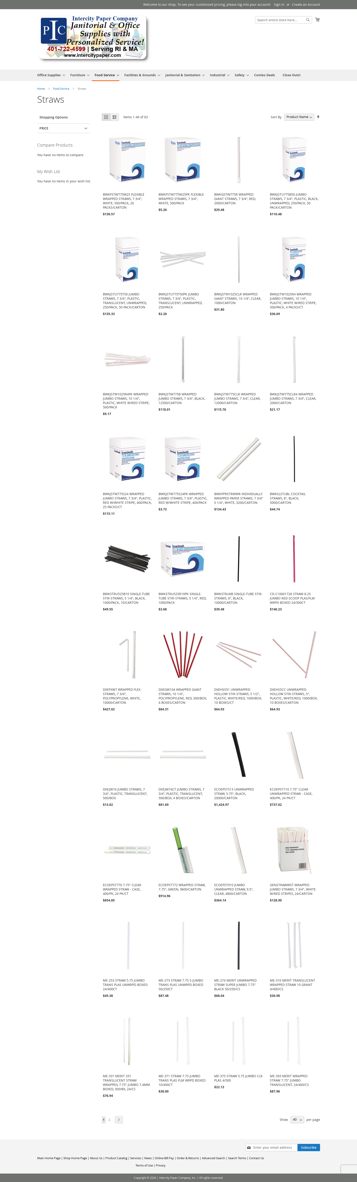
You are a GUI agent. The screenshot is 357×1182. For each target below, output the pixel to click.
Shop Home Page (75, 1158)
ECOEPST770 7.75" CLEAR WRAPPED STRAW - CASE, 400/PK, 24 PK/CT (122, 889)
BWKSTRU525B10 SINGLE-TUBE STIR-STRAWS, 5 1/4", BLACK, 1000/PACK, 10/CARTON (126, 598)
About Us (96, 1158)
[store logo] (94, 39)
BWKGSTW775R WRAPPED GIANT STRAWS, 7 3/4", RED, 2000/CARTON (235, 198)
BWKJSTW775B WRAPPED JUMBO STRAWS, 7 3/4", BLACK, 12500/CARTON (182, 398)
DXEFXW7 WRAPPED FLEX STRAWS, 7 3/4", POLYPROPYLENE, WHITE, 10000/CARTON (122, 696)
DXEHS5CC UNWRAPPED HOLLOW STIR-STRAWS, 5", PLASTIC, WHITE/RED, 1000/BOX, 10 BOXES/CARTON (294, 696)
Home (41, 88)
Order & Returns (188, 1158)
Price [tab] (43, 128)
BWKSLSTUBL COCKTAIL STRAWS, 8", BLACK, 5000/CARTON (288, 498)
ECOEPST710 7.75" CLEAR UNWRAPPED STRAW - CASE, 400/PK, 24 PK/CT (291, 793)
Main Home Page (48, 1158)
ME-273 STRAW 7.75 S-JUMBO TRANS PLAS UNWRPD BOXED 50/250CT (181, 984)
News (148, 1158)
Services (135, 1158)
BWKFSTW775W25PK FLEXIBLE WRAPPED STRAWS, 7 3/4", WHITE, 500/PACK (181, 198)
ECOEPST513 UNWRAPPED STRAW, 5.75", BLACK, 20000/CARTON (234, 793)
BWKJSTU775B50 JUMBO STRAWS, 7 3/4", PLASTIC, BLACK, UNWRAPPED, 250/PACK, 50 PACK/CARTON (294, 201)
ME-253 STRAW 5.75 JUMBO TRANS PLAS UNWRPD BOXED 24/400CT (125, 984)
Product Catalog (116, 1158)
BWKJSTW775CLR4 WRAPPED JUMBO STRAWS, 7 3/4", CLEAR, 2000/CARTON (293, 398)
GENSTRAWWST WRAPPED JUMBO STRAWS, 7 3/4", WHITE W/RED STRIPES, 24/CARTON (293, 889)
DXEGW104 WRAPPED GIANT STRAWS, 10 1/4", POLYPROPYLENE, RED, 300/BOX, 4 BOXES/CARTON (183, 696)
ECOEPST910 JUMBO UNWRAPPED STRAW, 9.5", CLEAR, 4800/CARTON (233, 889)
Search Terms (237, 1158)
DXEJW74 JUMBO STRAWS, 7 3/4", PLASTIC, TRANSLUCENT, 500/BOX (125, 793)
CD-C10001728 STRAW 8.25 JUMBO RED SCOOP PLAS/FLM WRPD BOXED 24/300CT (292, 598)
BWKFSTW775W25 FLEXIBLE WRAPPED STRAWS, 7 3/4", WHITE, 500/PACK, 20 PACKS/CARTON (123, 201)
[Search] (308, 20)
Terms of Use (144, 1165)
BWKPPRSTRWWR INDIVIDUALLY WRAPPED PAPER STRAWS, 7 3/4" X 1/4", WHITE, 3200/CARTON (238, 498)
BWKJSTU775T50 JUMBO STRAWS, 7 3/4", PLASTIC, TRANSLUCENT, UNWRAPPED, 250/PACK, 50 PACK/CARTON (125, 300)
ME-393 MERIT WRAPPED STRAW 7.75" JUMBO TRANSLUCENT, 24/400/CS (289, 1080)
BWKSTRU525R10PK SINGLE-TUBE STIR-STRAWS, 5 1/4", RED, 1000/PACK (182, 598)
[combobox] (283, 20)
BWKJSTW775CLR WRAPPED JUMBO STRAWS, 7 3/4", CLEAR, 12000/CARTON (237, 398)
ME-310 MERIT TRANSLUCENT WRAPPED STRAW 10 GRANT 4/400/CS (292, 984)
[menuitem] (49, 75)
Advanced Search (213, 1158)
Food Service (61, 88)
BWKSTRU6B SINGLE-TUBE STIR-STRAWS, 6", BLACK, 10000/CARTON (238, 598)
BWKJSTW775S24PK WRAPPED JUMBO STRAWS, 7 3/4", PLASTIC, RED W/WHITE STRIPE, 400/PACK (183, 498)
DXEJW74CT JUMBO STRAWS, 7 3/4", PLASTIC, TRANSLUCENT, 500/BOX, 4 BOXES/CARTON (181, 793)
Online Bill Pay (164, 1158)
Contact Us (256, 1158)
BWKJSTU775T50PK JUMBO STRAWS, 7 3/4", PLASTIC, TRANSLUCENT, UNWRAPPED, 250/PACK (180, 300)
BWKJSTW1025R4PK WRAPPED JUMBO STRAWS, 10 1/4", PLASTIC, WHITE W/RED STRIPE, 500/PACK (126, 400)
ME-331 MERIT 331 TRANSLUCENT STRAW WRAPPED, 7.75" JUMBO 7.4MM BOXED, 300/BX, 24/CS (126, 1082)
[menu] (179, 75)
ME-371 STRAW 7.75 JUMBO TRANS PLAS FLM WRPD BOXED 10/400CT (182, 1080)
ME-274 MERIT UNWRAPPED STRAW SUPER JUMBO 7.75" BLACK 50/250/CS (235, 984)
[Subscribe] (308, 1147)
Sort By (276, 117)
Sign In (279, 4)
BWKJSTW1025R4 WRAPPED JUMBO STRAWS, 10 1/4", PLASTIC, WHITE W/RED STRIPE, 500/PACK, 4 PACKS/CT (293, 300)
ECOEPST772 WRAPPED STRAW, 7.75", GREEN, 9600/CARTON (182, 887)
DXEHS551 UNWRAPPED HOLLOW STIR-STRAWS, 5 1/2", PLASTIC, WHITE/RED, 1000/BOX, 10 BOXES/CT (238, 696)
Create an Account (306, 4)
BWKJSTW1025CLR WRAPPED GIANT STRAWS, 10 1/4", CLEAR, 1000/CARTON (237, 298)
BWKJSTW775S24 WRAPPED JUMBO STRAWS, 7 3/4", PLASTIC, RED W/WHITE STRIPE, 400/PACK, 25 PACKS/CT (127, 500)
